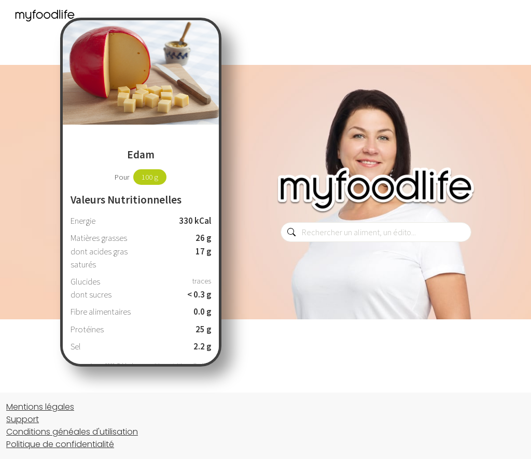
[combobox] (376, 232)
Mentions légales (40, 407)
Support (22, 419)
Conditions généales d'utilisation (72, 432)
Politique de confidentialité (60, 444)
